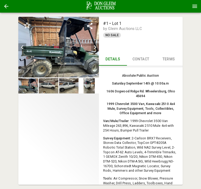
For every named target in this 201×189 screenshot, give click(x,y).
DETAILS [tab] (113, 59)
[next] (95, 47)
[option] (58, 47)
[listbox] (58, 47)
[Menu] (194, 6)
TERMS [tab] (169, 59)
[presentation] (100, 6)
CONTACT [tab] (141, 59)
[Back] (6, 6)
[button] (6, 6)
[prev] (22, 47)
